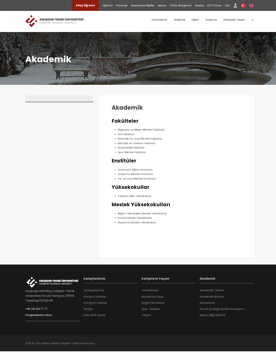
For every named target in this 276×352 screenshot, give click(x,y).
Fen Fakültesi (126, 134)
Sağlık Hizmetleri (153, 303)
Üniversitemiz (159, 19)
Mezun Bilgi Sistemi (212, 315)
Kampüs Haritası (94, 297)
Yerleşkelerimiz (93, 290)
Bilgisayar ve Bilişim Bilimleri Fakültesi (141, 129)
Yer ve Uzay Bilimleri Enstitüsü (137, 178)
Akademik (179, 19)
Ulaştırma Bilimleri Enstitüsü (135, 174)
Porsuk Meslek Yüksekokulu (135, 218)
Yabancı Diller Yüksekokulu (134, 196)
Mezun (162, 5)
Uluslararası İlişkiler (142, 5)
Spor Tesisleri (151, 309)
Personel (121, 5)
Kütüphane (207, 303)
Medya (199, 5)
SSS (227, 5)
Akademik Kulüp (153, 297)
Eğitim (195, 19)
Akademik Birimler (212, 297)
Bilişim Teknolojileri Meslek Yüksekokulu (142, 213)
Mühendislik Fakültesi (131, 147)
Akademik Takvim (212, 290)
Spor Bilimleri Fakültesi (132, 152)
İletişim (88, 309)
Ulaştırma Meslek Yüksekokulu (137, 222)
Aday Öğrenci (85, 5)
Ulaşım (146, 315)
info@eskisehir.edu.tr (38, 315)
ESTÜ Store (214, 5)
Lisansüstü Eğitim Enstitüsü (135, 169)
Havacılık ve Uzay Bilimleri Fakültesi (140, 138)
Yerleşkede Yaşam (234, 19)
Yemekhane (150, 290)
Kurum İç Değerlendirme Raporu (222, 309)
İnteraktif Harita (94, 315)
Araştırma (211, 19)
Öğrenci (107, 5)
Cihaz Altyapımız (181, 5)
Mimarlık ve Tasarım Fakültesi (136, 143)
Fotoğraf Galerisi (95, 303)
